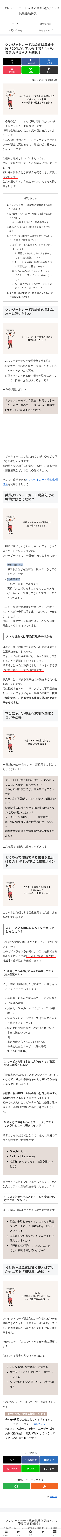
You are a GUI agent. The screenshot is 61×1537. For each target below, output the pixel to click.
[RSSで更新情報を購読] (44, 1486)
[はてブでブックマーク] (49, 61)
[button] (49, 70)
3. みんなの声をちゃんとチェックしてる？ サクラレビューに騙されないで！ (33, 275)
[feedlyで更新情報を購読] (16, 1486)
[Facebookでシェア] (30, 61)
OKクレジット (42, 1424)
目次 (26, 198)
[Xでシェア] (12, 61)
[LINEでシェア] (30, 70)
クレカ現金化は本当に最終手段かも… (31, 222)
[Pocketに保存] (12, 70)
